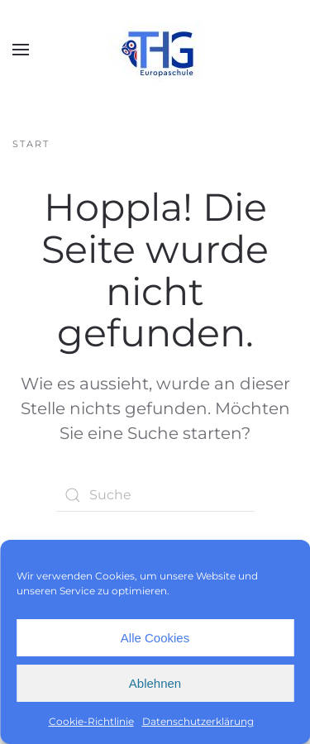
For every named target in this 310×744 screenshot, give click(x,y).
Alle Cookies (155, 638)
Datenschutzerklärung (198, 721)
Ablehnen (155, 683)
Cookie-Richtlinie (91, 721)
